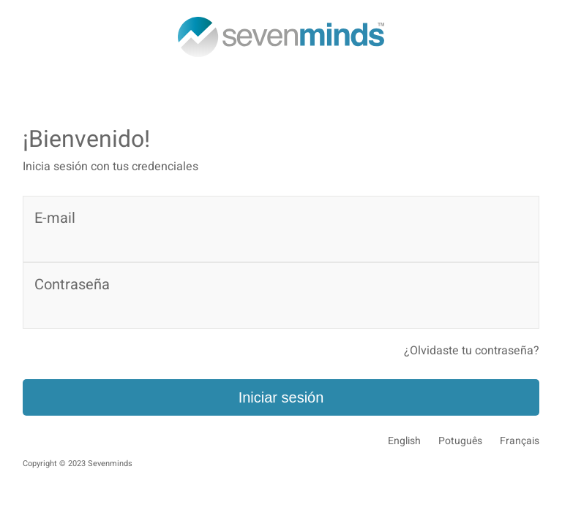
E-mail (54, 218)
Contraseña (72, 284)
